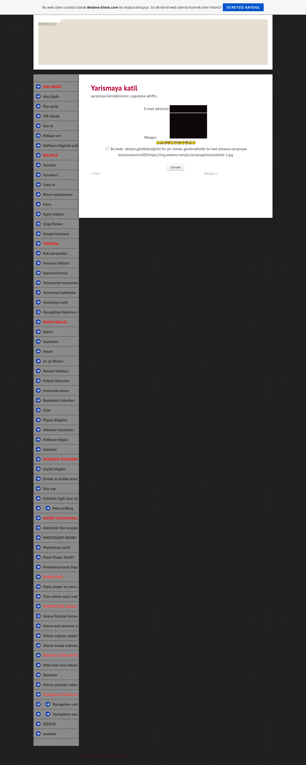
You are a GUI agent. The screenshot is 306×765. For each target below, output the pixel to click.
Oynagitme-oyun (61, 714)
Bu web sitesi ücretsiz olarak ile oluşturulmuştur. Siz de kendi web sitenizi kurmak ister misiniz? (152, 7)
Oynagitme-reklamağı (61, 704)
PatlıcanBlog (61, 508)
